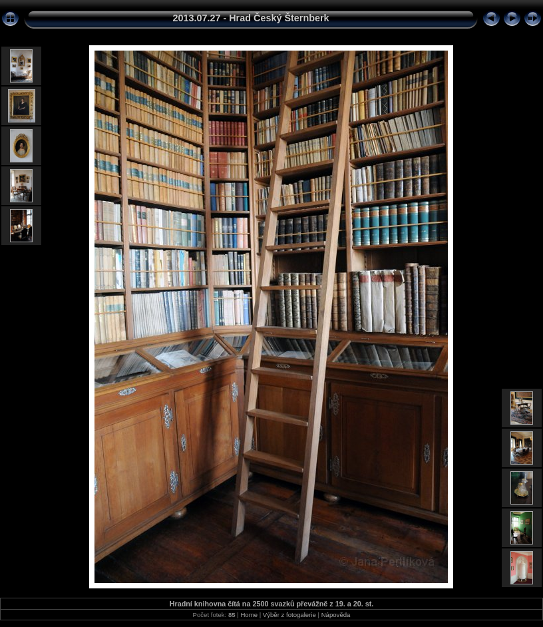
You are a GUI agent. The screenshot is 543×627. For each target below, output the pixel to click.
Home (249, 614)
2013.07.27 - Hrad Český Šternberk (250, 18)
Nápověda (336, 614)
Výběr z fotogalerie (289, 614)
